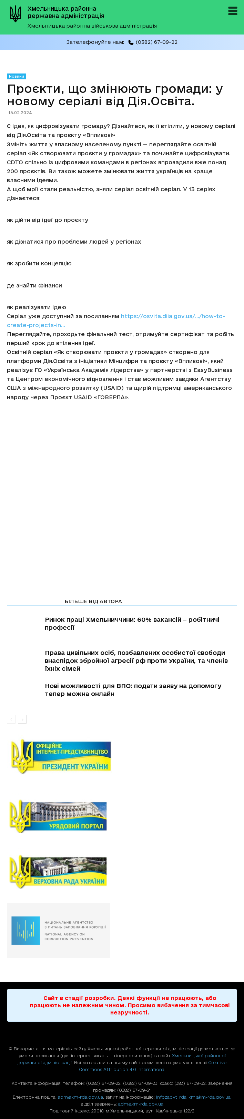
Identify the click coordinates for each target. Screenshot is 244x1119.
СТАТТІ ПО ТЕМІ (33, 601)
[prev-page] (11, 719)
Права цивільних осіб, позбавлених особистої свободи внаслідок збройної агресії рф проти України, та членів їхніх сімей (136, 660)
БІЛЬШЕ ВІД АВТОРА (93, 601)
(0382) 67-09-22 (152, 42)
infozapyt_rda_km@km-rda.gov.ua (193, 1097)
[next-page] (22, 719)
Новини (16, 76)
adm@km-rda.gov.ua (80, 1097)
